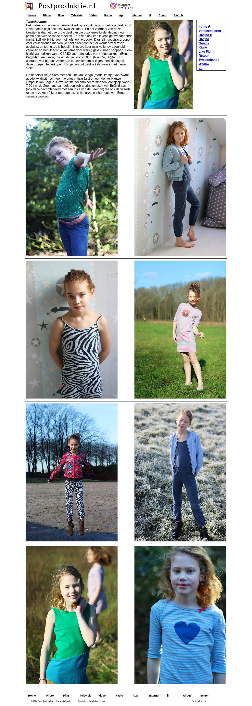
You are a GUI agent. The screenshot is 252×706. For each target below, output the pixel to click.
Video (93, 15)
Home (32, 15)
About (162, 15)
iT (150, 15)
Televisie (76, 15)
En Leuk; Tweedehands (37, 96)
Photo (47, 15)
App (121, 15)
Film (61, 15)
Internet (137, 15)
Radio (108, 15)
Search (178, 15)
